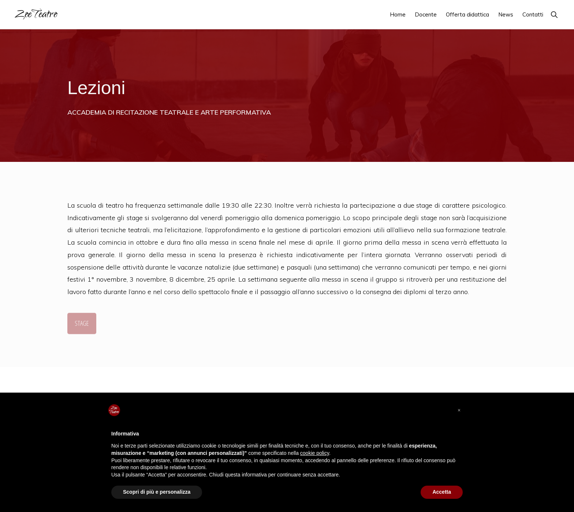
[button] (554, 14)
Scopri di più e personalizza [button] (156, 492)
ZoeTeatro (36, 15)
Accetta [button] (441, 492)
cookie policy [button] (314, 453)
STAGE (82, 324)
